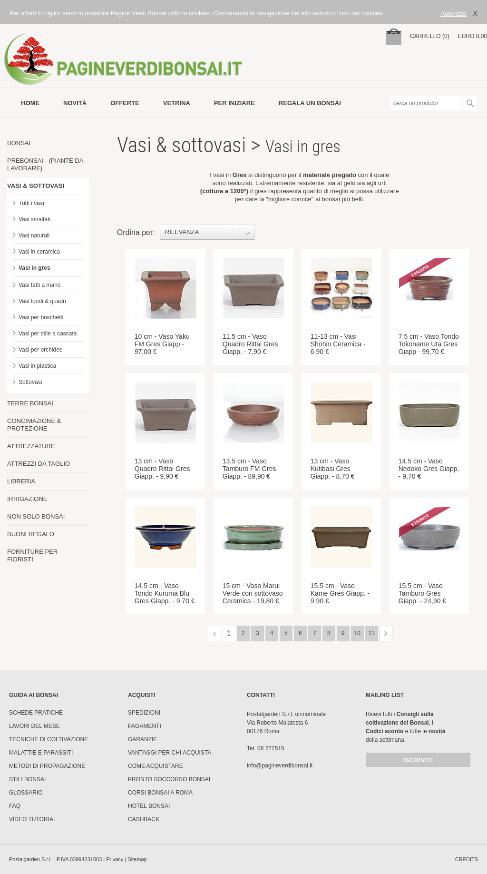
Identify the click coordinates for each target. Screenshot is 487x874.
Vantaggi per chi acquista (169, 752)
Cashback (143, 819)
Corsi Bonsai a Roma (160, 792)
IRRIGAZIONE (27, 498)
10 (357, 633)
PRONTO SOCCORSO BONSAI (169, 779)
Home (30, 103)
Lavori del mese (34, 726)
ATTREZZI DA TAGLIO (38, 463)
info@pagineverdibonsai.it (279, 765)
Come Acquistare (155, 766)
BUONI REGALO (30, 534)
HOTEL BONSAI (149, 806)
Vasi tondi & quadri (42, 301)
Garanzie (142, 739)
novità (75, 103)
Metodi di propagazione (47, 766)
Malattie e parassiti (41, 752)
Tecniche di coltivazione (48, 739)
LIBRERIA (21, 481)
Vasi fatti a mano (40, 285)
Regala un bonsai (310, 103)
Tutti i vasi (31, 203)
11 (372, 633)
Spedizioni (144, 712)
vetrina (176, 103)
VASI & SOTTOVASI (35, 185)
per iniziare (234, 103)
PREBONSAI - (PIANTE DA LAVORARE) (45, 164)
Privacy (114, 859)
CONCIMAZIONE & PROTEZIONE (34, 424)
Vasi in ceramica (39, 251)
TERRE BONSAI (30, 403)
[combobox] (207, 232)
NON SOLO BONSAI (36, 516)
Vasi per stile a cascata (48, 333)
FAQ (14, 806)
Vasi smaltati (34, 219)
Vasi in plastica (37, 366)
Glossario (26, 792)
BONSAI (18, 143)
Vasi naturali (34, 235)
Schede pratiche (36, 712)
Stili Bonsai (27, 779)
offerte (124, 103)
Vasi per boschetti (41, 317)
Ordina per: (136, 232)
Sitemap (136, 859)
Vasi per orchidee (41, 349)
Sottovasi (30, 382)
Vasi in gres (34, 268)
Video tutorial (33, 819)
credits (466, 859)
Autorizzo (453, 13)
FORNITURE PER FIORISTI (32, 555)
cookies (371, 13)
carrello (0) (429, 36)
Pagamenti (144, 726)
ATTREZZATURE (31, 446)
